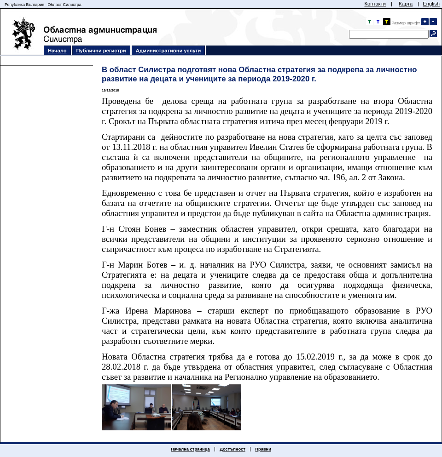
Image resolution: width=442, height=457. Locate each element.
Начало (57, 50)
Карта (406, 3)
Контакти (375, 3)
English (431, 3)
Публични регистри (101, 50)
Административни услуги (168, 50)
